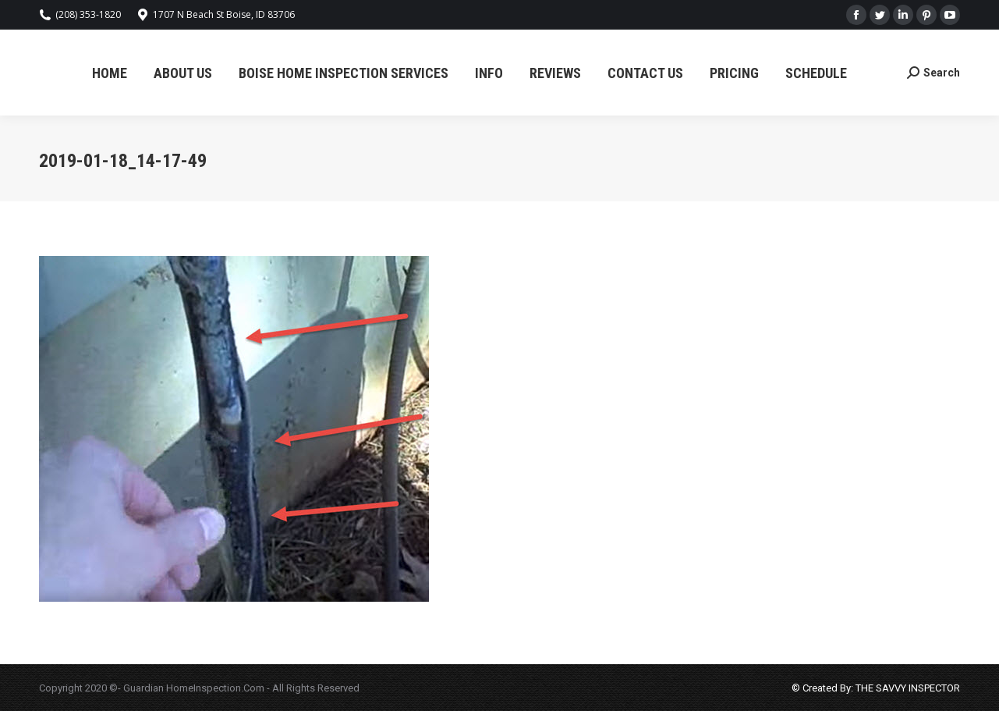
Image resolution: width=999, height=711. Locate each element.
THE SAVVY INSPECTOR (906, 688)
